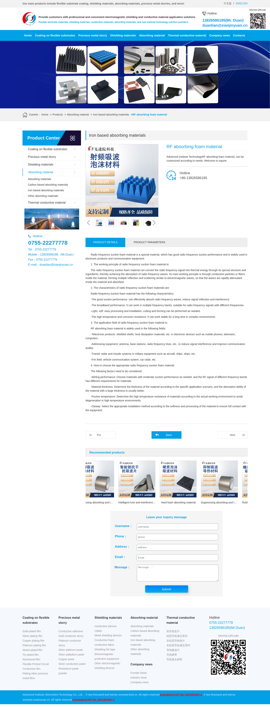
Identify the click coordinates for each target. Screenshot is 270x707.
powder (62, 676)
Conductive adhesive (70, 634)
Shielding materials (123, 35)
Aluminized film (31, 662)
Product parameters (149, 242)
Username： (123, 526)
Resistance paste (68, 671)
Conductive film (31, 671)
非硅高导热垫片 (175, 643)
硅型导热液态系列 (177, 638)
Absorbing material (152, 35)
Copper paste (66, 662)
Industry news (138, 680)
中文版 (228, 3)
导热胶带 (171, 657)
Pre (99, 434)
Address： (122, 546)
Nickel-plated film (32, 652)
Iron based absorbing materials (111, 114)
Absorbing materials (39, 179)
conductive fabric (104, 647)
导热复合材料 (174, 662)
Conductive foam (104, 642)
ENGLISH (242, 3)
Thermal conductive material (187, 35)
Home (28, 35)
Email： (120, 557)
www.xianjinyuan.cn (38, 702)
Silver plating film (32, 638)
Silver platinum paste (70, 652)
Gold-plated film (31, 634)
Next (232, 434)
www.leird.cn (130, 697)
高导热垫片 (173, 634)
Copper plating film (33, 643)
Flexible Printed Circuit (35, 666)
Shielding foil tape (104, 652)
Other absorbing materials (43, 195)
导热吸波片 (173, 652)
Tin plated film (30, 657)
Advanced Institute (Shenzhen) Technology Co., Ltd (52, 697)
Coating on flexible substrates (55, 35)
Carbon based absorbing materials (48, 184)
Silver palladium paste (71, 657)
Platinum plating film (34, 648)
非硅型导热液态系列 (178, 648)
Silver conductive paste (72, 666)
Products (57, 114)
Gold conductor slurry (70, 638)
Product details (105, 242)
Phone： (121, 536)
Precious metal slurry (92, 35)
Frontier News (138, 675)
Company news (219, 35)
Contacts (239, 35)
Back (169, 434)
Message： (122, 567)
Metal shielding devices (108, 638)
